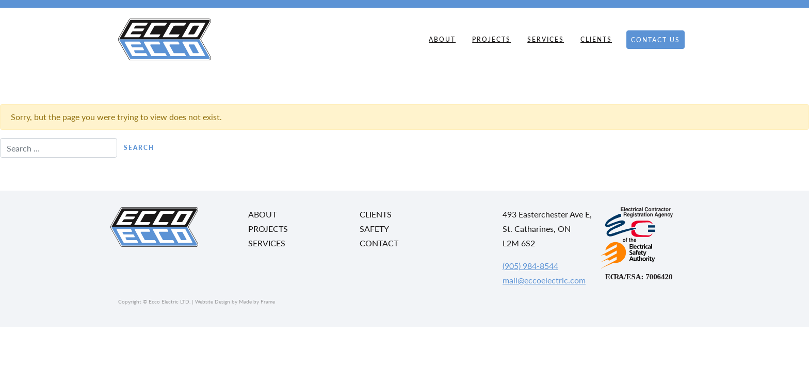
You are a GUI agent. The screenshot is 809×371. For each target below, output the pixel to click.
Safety (374, 228)
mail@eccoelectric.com (544, 280)
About (442, 39)
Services (545, 39)
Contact (379, 243)
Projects (491, 39)
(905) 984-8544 (530, 266)
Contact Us (655, 40)
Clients (596, 39)
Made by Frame (257, 301)
